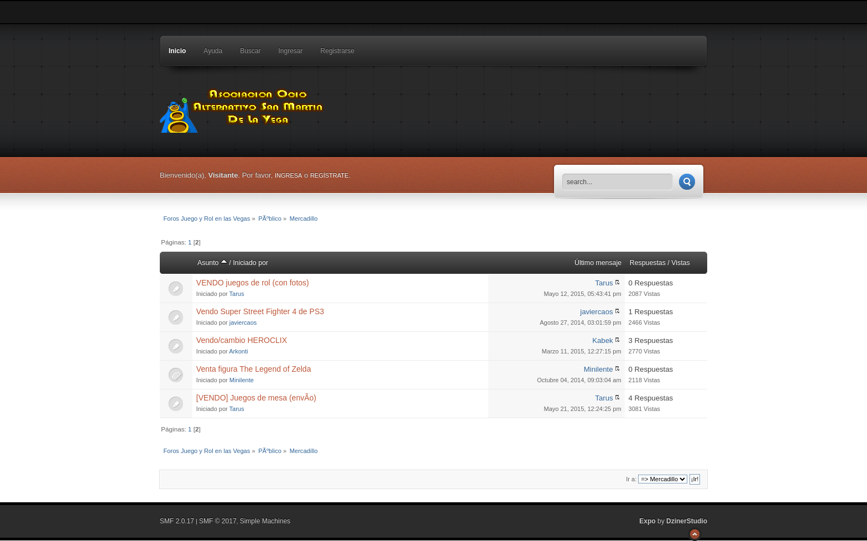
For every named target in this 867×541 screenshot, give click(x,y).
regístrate (329, 175)
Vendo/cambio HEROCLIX (241, 340)
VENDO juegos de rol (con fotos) (252, 282)
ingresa (288, 175)
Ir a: (631, 479)
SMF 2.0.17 (177, 521)
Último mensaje (597, 263)
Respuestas (648, 263)
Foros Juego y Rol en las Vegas (243, 108)
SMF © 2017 (218, 521)
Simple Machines (265, 521)
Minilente (241, 380)
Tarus (236, 293)
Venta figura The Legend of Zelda (253, 369)
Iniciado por (250, 263)
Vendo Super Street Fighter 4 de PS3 (260, 311)
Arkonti (238, 351)
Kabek (602, 340)
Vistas (680, 263)
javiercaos (243, 322)
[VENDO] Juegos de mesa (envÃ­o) (256, 397)
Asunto (212, 263)
